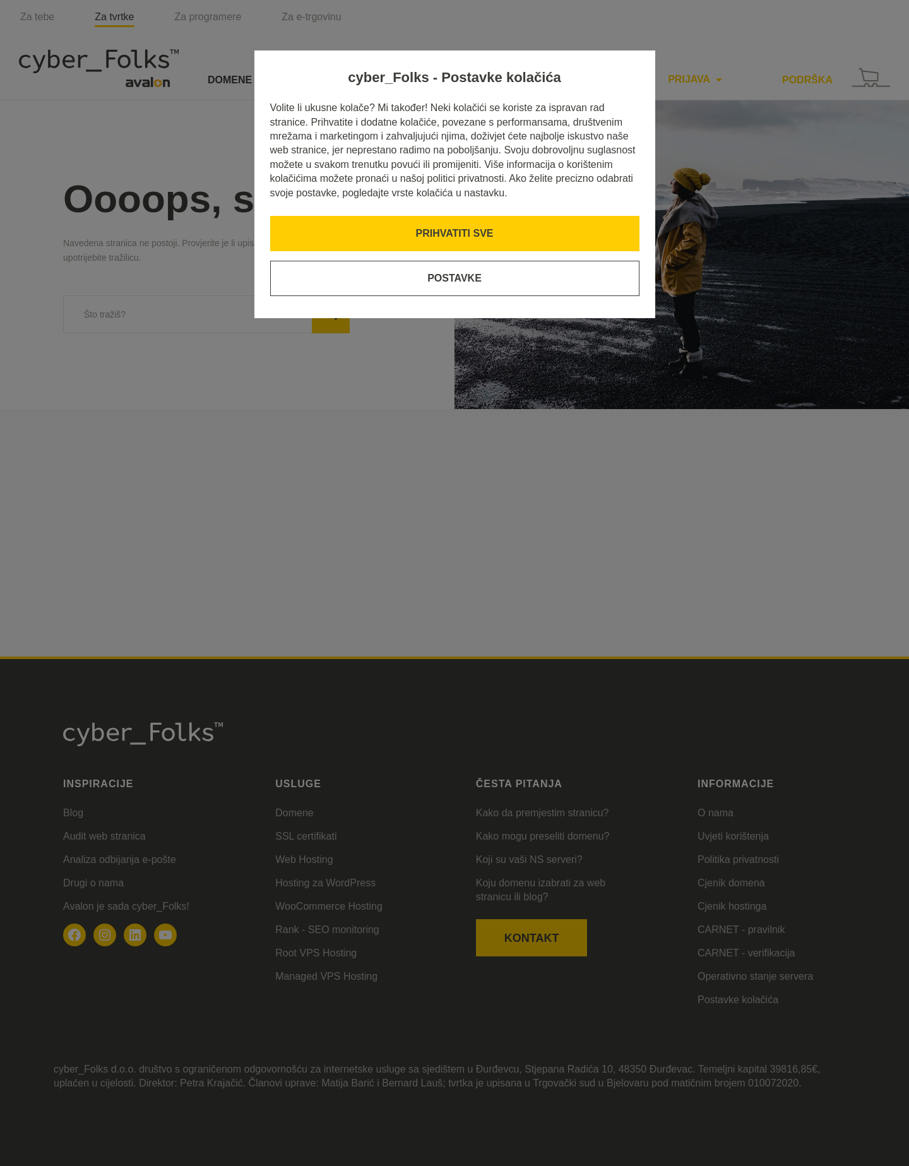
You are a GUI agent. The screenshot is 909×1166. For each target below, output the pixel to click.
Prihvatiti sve (455, 233)
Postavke (454, 278)
